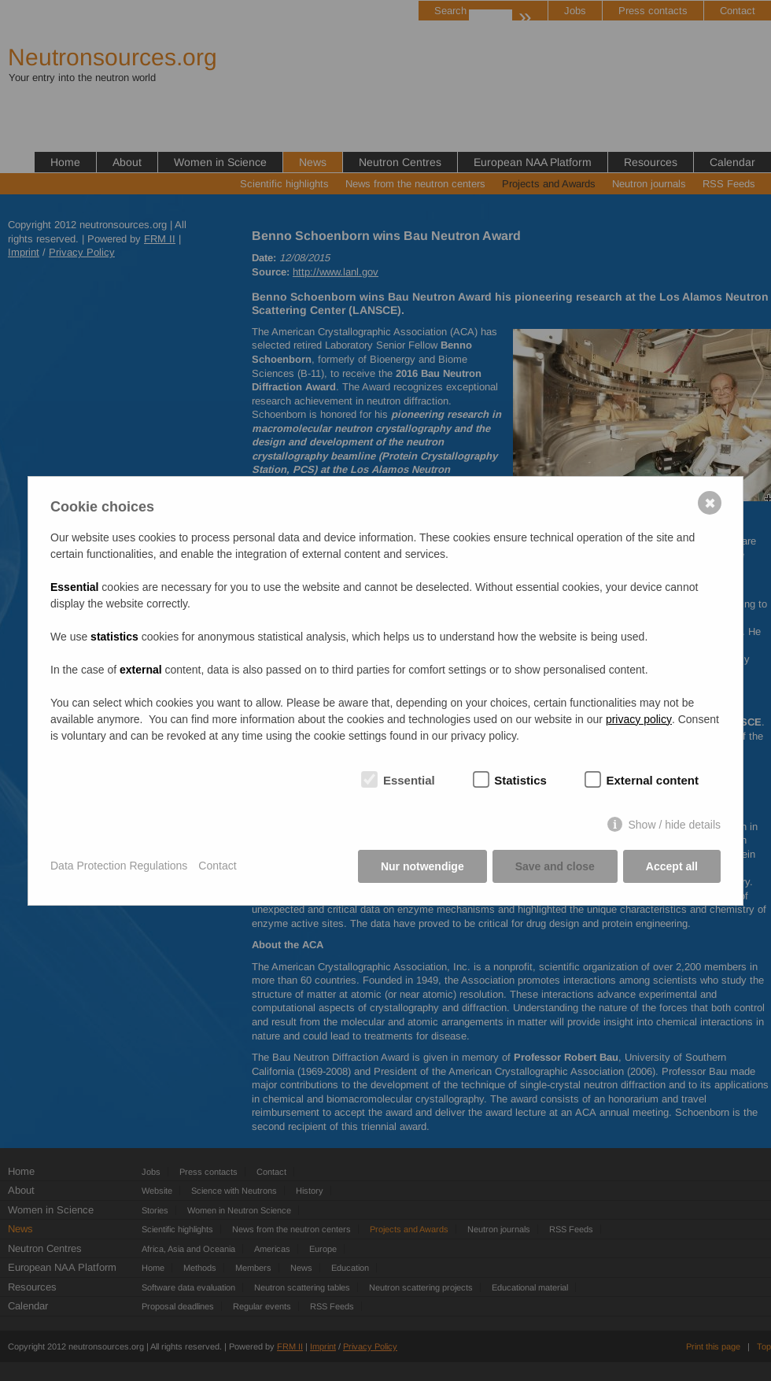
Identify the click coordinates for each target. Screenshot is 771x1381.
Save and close (555, 866)
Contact (217, 865)
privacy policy (639, 719)
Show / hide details (674, 824)
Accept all (672, 866)
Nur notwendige (422, 866)
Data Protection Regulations (118, 865)
